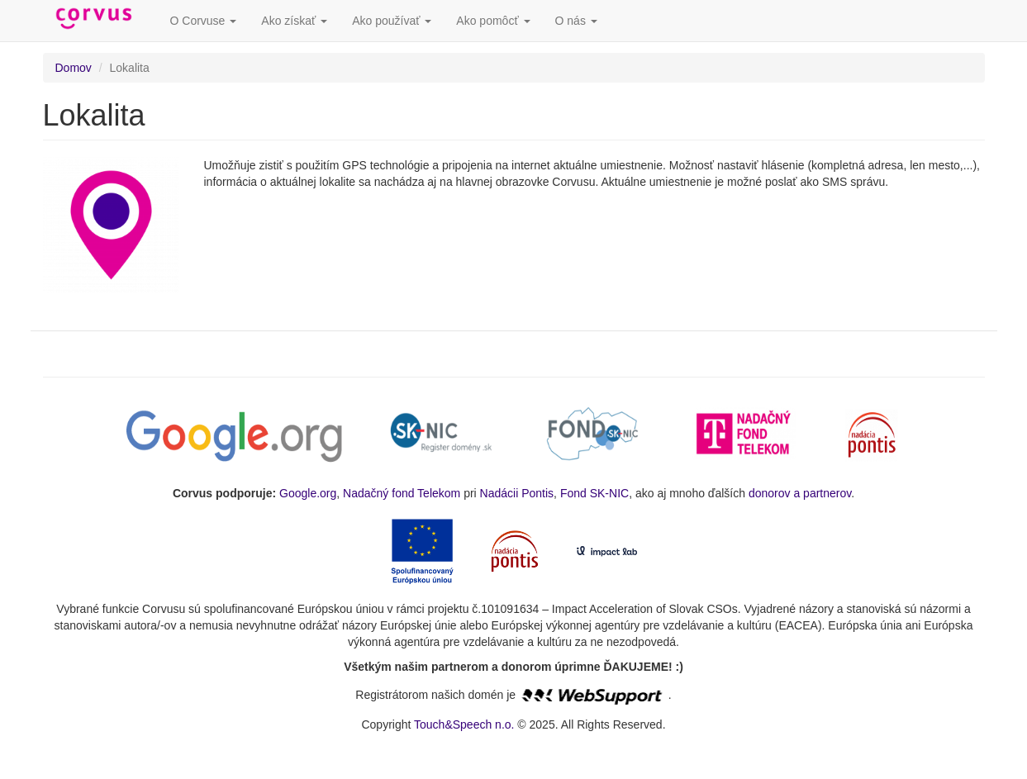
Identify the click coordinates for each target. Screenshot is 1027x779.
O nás (576, 20)
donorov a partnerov (800, 493)
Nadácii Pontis (517, 493)
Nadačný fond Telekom (401, 493)
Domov (73, 67)
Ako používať (391, 20)
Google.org (307, 493)
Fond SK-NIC (594, 493)
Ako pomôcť (493, 20)
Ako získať (294, 20)
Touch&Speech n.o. (464, 724)
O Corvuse (203, 20)
